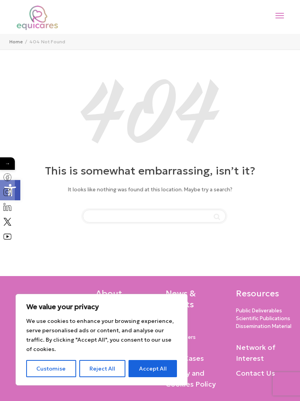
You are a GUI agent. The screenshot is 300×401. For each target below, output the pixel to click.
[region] (102, 339)
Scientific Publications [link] (263, 318)
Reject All (102, 368)
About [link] (109, 293)
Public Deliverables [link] (259, 310)
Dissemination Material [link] (263, 326)
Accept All (153, 368)
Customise (51, 368)
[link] (16, 42)
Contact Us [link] (255, 373)
